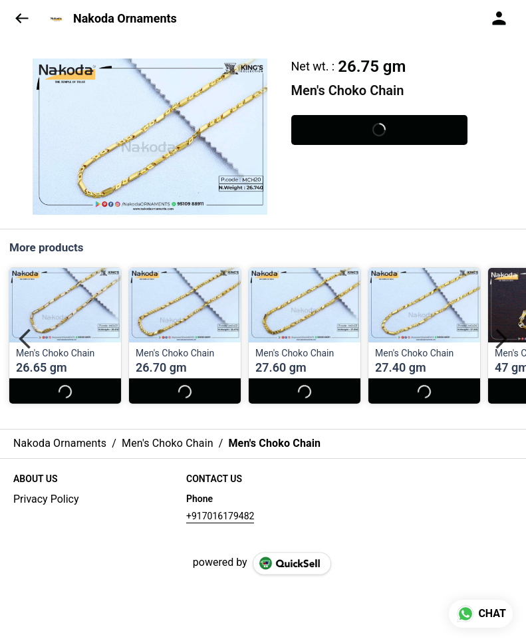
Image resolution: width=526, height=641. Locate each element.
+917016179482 (220, 516)
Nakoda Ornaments (125, 18)
